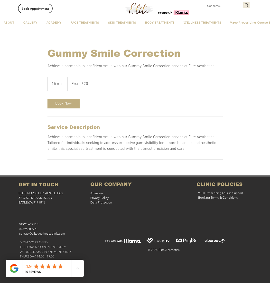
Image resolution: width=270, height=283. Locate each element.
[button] (9, 22)
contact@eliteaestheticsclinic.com (42, 233)
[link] (63, 103)
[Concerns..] (220, 6)
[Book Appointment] (35, 8)
